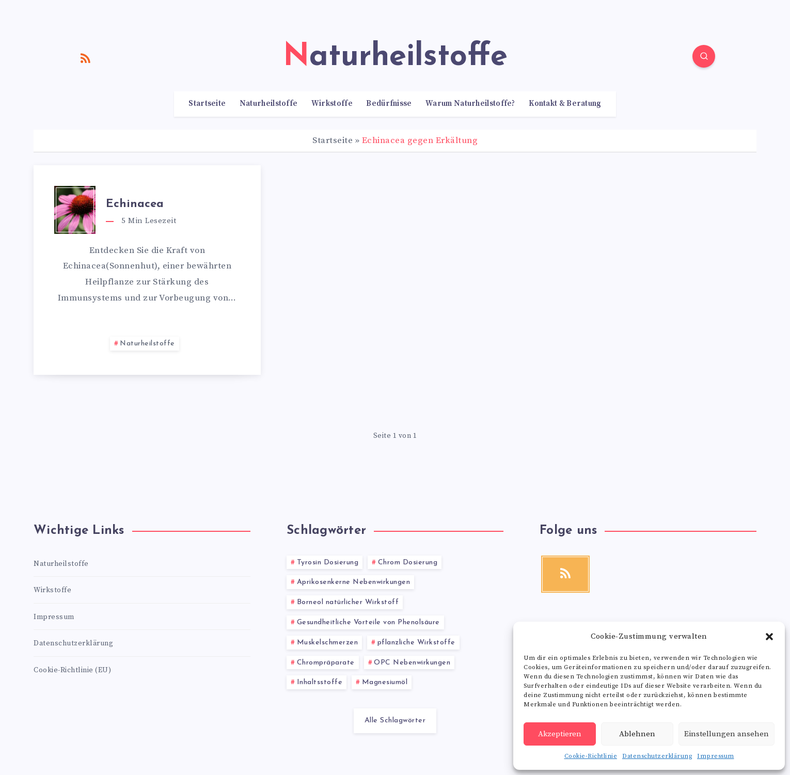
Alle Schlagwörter (395, 720)
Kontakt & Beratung (565, 103)
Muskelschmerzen (327, 642)
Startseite (207, 103)
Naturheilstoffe (269, 103)
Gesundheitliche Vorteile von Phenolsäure (368, 622)
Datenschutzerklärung (657, 756)
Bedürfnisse (389, 103)
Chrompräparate (326, 663)
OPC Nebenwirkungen (412, 663)
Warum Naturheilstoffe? (470, 103)
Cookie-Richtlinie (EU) (72, 670)
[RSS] (86, 57)
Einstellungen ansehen (726, 734)
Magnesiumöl (385, 682)
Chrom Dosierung (408, 562)
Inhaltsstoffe (320, 682)
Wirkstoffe (332, 103)
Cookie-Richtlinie (591, 756)
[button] (769, 636)
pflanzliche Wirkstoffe (416, 642)
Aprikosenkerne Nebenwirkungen (353, 582)
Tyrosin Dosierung (328, 562)
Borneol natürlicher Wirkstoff (348, 602)
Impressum (715, 756)
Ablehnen (637, 734)
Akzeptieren (559, 734)
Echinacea (135, 204)
